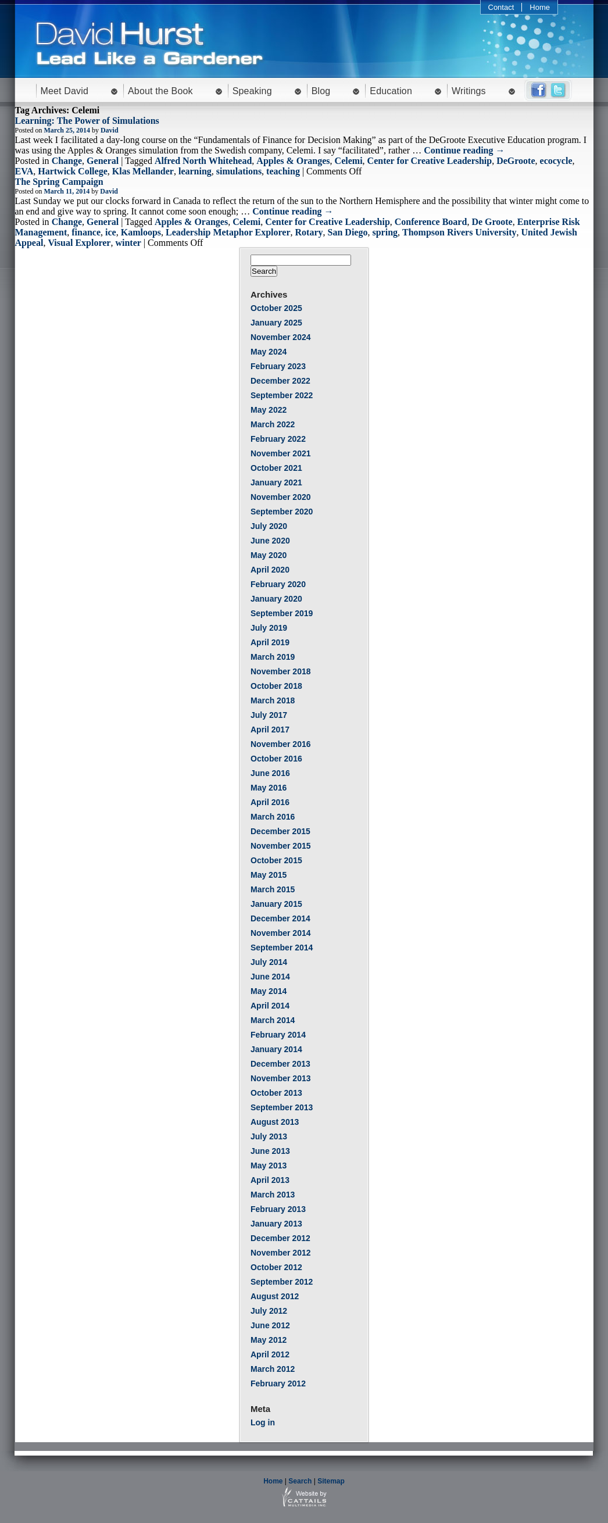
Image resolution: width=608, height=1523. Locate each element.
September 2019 (282, 613)
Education (391, 91)
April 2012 (270, 1354)
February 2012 (278, 1383)
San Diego (348, 232)
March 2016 (273, 816)
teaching (283, 171)
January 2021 (276, 482)
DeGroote (515, 161)
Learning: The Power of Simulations (87, 121)
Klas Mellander (143, 171)
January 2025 (276, 322)
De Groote (491, 222)
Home (540, 7)
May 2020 (269, 555)
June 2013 (270, 1151)
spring (385, 232)
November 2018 (281, 671)
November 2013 (281, 1078)
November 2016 (281, 744)
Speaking (252, 91)
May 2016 (269, 787)
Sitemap (331, 1481)
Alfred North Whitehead (203, 161)
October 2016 (276, 758)
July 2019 (269, 627)
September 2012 (282, 1281)
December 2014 (280, 918)
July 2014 (269, 962)
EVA (24, 171)
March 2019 (273, 657)
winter (128, 243)
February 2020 (278, 584)
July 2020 (269, 526)
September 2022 (282, 395)
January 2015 (276, 904)
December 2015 (280, 831)
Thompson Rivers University (459, 232)
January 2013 (276, 1223)
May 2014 (269, 991)
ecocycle (556, 161)
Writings (469, 91)
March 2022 (273, 424)
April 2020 (270, 569)
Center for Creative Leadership (429, 161)
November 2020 (281, 497)
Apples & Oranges (293, 161)
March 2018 (273, 700)
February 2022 (278, 439)
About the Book (160, 91)
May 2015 (269, 875)
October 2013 (276, 1092)
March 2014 (273, 1020)
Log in (263, 1422)
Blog (321, 91)
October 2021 (276, 468)
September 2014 (282, 947)
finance (86, 232)
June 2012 (270, 1325)
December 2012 (280, 1238)
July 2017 (269, 715)
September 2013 (282, 1107)
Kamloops (141, 232)
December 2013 (280, 1063)
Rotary (309, 232)
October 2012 (276, 1267)
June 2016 (270, 773)
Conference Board (431, 222)
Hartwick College (73, 171)
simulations (239, 171)
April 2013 (270, 1180)
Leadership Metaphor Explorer (228, 232)
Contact (501, 7)
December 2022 (280, 380)
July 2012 (269, 1310)
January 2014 (276, 1049)
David (110, 130)
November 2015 (281, 845)
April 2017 (270, 729)
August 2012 (275, 1296)
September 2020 (282, 511)
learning (195, 171)
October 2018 (276, 686)
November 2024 (281, 337)
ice (110, 232)
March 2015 (273, 889)
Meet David (65, 91)
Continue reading (464, 150)
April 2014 (270, 1005)
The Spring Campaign (59, 182)
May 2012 (269, 1340)
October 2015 (276, 860)
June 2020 (270, 540)
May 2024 (269, 351)
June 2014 (270, 976)
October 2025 (276, 308)
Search (300, 1481)
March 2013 (273, 1194)
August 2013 (275, 1122)
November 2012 (281, 1252)
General (103, 161)
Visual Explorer (79, 243)
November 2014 (281, 933)
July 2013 (269, 1136)
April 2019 (270, 642)
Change (67, 161)
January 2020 (276, 598)
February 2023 (278, 366)
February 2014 (278, 1034)
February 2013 (278, 1209)
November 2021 (281, 453)
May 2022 (269, 409)
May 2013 (269, 1165)
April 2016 (270, 802)
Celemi (349, 161)
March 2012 (273, 1369)
